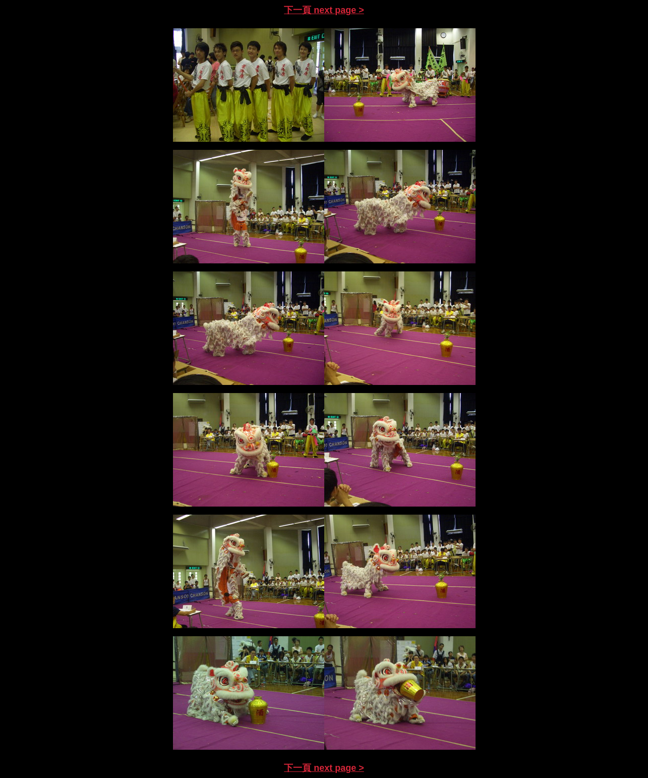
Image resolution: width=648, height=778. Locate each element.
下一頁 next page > (324, 10)
